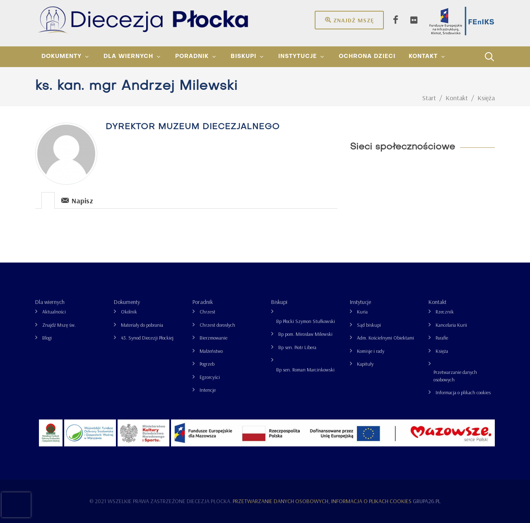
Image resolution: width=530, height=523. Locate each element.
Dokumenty (127, 302)
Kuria (362, 311)
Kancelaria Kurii (451, 325)
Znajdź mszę (349, 20)
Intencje (208, 390)
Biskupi (279, 302)
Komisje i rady (370, 351)
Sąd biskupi (369, 325)
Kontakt (437, 302)
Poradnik (203, 302)
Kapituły (365, 364)
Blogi (47, 338)
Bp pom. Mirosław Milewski (305, 334)
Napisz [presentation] (77, 200)
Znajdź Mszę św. (59, 325)
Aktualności (54, 311)
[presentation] (48, 200)
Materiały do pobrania (142, 325)
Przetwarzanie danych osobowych (455, 376)
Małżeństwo (211, 351)
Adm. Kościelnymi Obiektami (385, 338)
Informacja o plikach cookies (463, 392)
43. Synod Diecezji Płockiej (147, 338)
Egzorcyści (210, 377)
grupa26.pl (427, 501)
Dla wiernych (50, 302)
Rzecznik (445, 311)
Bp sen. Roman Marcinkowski (305, 369)
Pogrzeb (207, 364)
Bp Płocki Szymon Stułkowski (305, 321)
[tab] (48, 199)
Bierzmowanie (213, 338)
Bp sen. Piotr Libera (297, 347)
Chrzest (207, 311)
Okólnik (129, 311)
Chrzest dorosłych (217, 325)
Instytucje (360, 302)
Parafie (442, 338)
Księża (442, 351)
